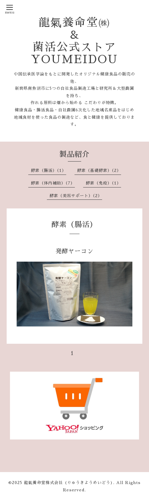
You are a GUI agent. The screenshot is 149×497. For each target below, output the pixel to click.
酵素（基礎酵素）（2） (99, 171)
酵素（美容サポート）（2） (76, 196)
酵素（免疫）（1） (103, 183)
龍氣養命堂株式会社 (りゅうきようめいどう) (68, 483)
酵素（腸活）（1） (48, 171)
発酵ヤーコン (74, 251)
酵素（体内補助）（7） (53, 183)
